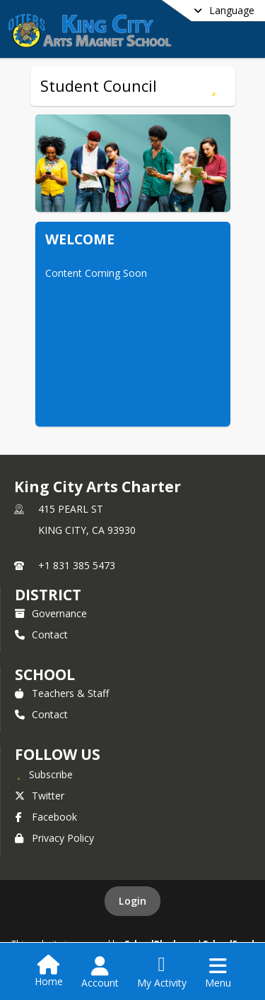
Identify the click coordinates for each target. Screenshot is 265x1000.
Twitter (39, 795)
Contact (41, 634)
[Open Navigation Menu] (218, 972)
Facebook (46, 816)
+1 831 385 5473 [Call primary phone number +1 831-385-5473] (76, 565)
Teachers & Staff (62, 693)
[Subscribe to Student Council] (213, 86)
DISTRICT (48, 595)
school (45, 674)
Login (132, 900)
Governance (51, 613)
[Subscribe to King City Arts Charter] (44, 774)
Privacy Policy (54, 838)
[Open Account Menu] (100, 972)
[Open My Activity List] (162, 972)
